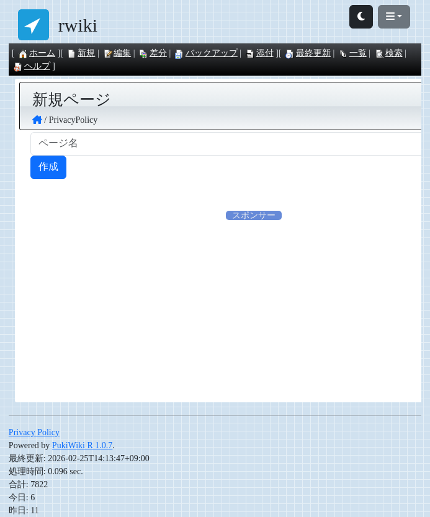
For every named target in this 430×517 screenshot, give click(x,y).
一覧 (352, 53)
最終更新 (308, 53)
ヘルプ (31, 66)
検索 (388, 53)
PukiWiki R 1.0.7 (82, 445)
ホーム (36, 53)
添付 (259, 53)
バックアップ (206, 53)
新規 (80, 53)
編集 (116, 53)
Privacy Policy (34, 432)
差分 (152, 53)
